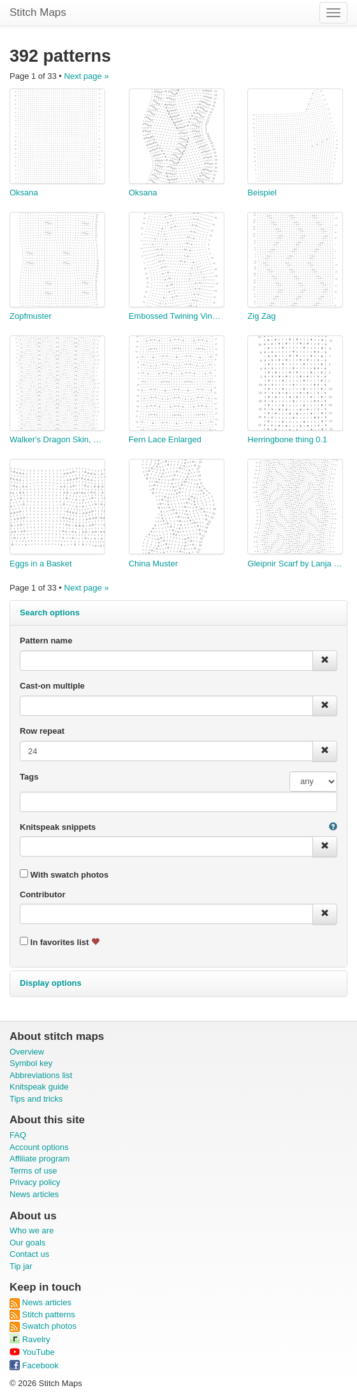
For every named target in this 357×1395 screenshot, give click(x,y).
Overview (27, 1051)
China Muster (153, 563)
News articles (34, 1194)
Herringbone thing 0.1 (287, 439)
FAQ (18, 1135)
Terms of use (33, 1170)
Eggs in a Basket (41, 563)
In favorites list (59, 942)
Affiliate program (39, 1158)
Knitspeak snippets (58, 827)
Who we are (32, 1230)
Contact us (29, 1254)
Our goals (27, 1242)
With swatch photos (64, 874)
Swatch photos (43, 1326)
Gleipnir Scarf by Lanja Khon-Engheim (295, 563)
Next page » (86, 76)
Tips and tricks (36, 1099)
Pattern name (46, 640)
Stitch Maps (38, 12)
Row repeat (42, 731)
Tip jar (21, 1266)
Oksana (24, 192)
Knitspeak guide (39, 1086)
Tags (29, 777)
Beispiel (262, 192)
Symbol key (31, 1063)
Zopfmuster (31, 316)
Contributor (42, 894)
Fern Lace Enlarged (165, 439)
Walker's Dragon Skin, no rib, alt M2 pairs (57, 439)
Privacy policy (35, 1182)
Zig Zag (261, 316)
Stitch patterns (42, 1314)
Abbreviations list (41, 1075)
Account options (39, 1147)
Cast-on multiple (52, 685)
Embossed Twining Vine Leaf (176, 316)
